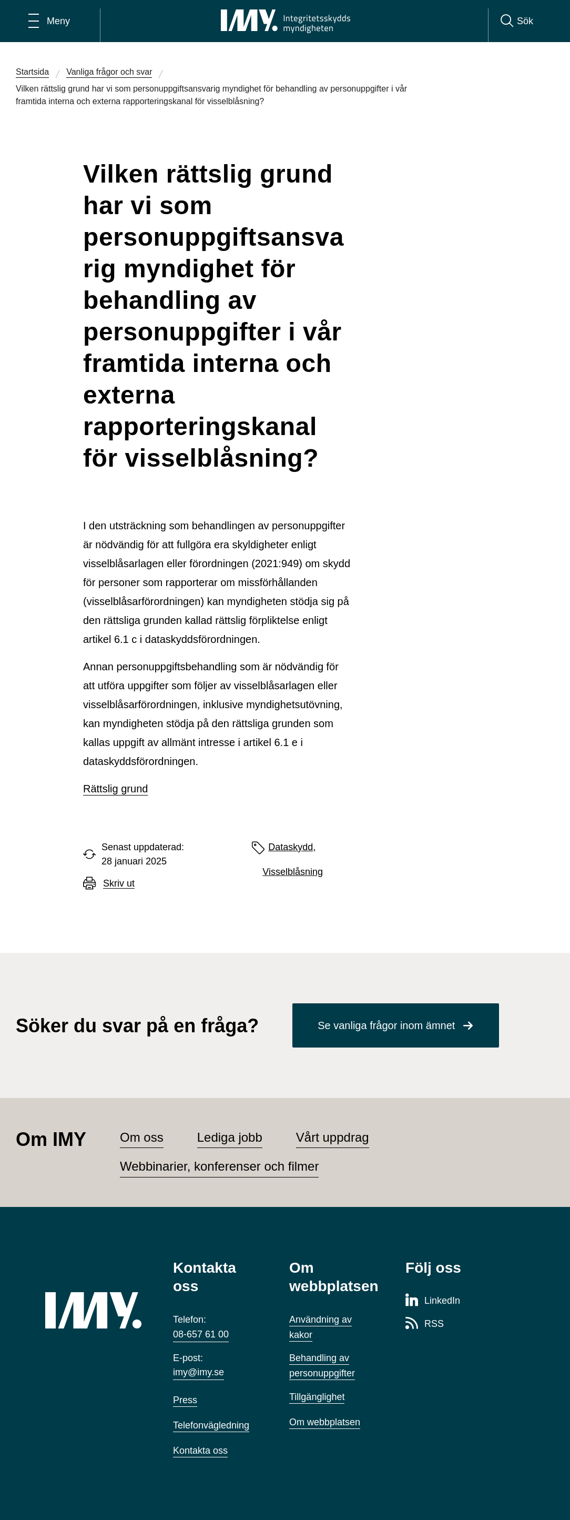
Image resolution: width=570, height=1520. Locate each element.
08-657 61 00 (201, 1334)
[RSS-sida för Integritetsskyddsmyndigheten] (424, 1324)
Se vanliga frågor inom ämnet (386, 1025)
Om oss (142, 1137)
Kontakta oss (200, 1450)
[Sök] (517, 21)
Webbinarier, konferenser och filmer (219, 1166)
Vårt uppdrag (332, 1137)
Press (185, 1400)
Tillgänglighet (316, 1397)
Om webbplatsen (324, 1422)
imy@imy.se (198, 1372)
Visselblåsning (292, 872)
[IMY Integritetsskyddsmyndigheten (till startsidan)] (285, 21)
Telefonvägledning (211, 1425)
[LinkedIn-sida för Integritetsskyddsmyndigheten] (432, 1301)
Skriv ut (119, 884)
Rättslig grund (115, 788)
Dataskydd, (291, 847)
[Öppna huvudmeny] (49, 21)
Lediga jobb (229, 1137)
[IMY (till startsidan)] (93, 1310)
